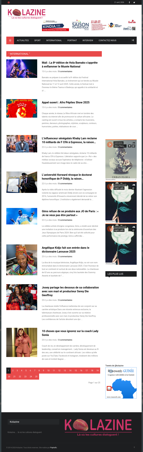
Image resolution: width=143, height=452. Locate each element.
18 (92, 370)
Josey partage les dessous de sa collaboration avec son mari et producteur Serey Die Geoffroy (70, 291)
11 (54, 370)
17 (86, 370)
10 (48, 370)
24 (31, 377)
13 (65, 370)
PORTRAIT (72, 40)
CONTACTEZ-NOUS (107, 40)
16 (81, 370)
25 (36, 377)
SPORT (37, 40)
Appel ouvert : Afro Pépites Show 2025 (65, 102)
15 (76, 370)
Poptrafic (53, 448)
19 (97, 370)
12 (59, 370)
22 (20, 377)
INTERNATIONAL (54, 40)
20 (9, 377)
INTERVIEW (87, 40)
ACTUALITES (23, 40)
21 (14, 377)
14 (70, 370)
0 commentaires (65, 71)
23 (25, 377)
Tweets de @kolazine (114, 366)
